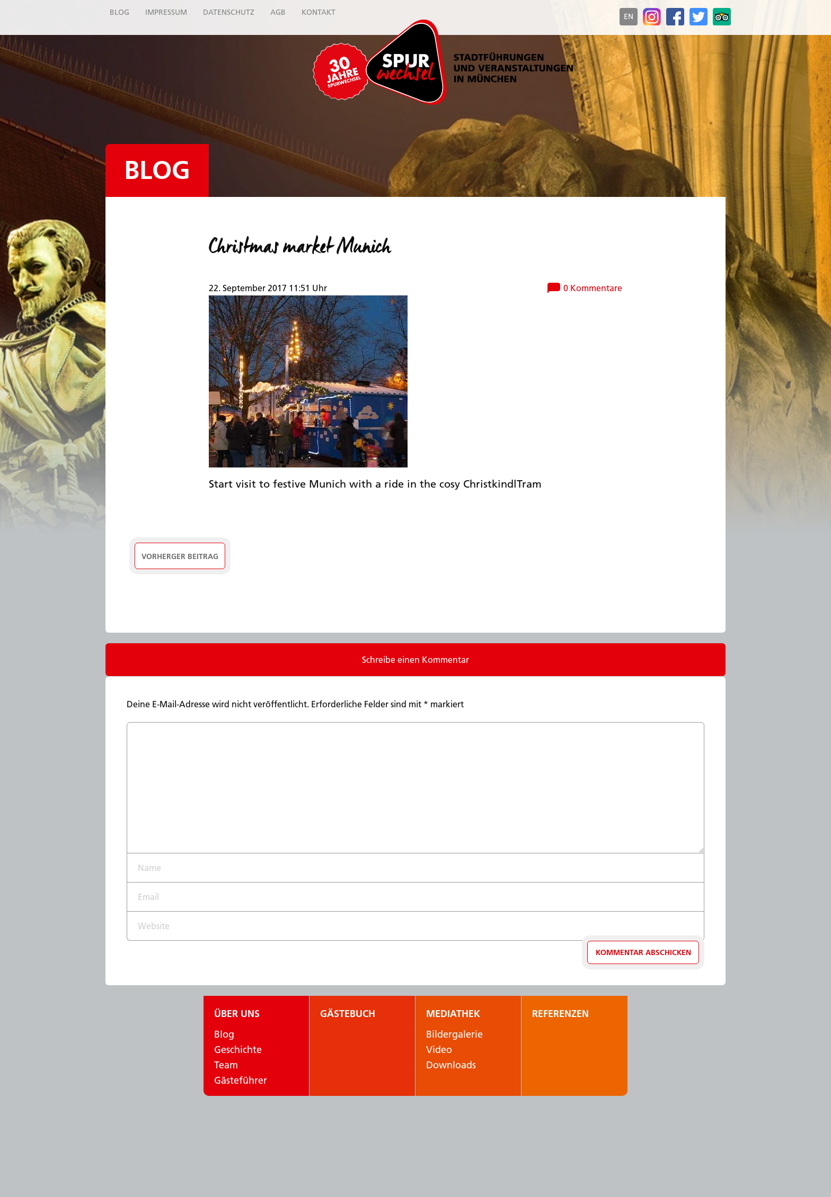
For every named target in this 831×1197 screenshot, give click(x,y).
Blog (157, 170)
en (628, 16)
